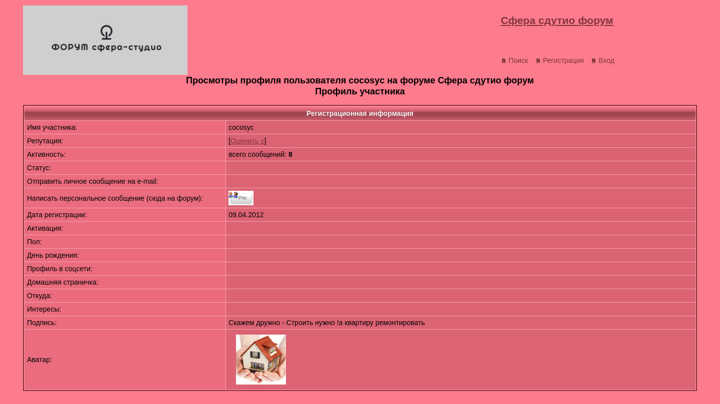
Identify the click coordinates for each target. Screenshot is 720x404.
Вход (602, 60)
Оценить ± (247, 141)
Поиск (514, 60)
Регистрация (560, 60)
